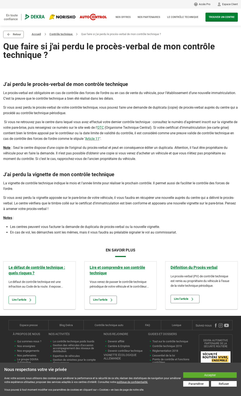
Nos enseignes (26, 346)
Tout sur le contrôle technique (170, 341)
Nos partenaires (149, 17)
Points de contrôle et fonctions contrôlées (170, 361)
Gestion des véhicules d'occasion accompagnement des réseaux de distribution (73, 348)
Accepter (210, 375)
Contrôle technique (61, 34)
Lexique (176, 325)
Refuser (224, 384)
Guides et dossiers (162, 334)
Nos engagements (28, 350)
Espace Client (230, 4)
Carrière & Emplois (119, 346)
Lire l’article (22, 300)
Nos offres (123, 17)
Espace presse (29, 325)
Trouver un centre (222, 17)
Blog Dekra (66, 325)
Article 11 (92, 139)
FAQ (147, 325)
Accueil (36, 34)
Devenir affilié (116, 341)
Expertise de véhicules (66, 356)
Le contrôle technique (182, 17)
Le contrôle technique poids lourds (73, 341)
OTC (100, 128)
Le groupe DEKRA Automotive (27, 361)
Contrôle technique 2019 (167, 346)
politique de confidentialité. (132, 382)
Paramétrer (196, 384)
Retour (17, 34)
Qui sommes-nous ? (29, 341)
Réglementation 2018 (165, 350)
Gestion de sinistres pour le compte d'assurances (74, 361)
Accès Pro (204, 4)
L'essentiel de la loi (163, 355)
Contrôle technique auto (109, 325)
